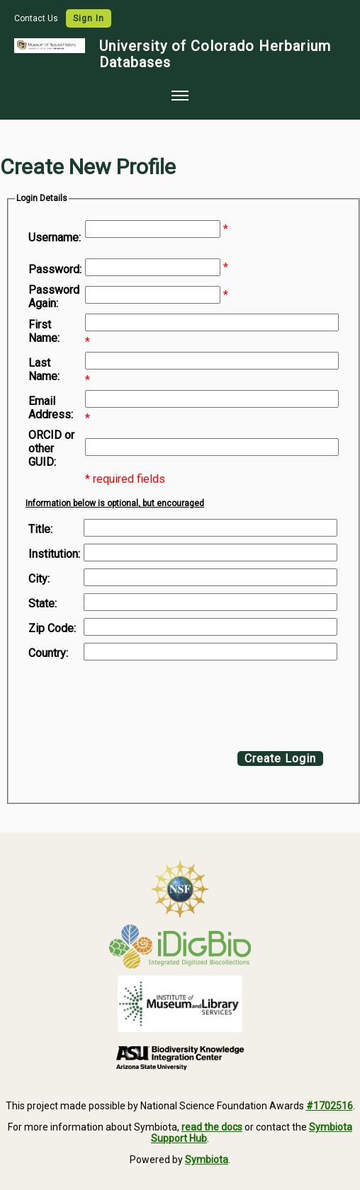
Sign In (88, 18)
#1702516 (329, 1105)
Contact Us (37, 18)
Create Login (280, 758)
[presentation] (143, 702)
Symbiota (206, 1159)
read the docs (211, 1127)
